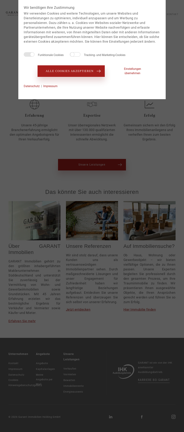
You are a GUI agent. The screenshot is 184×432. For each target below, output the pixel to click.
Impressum (50, 86)
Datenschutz (32, 86)
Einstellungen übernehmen (132, 71)
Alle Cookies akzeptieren (71, 71)
